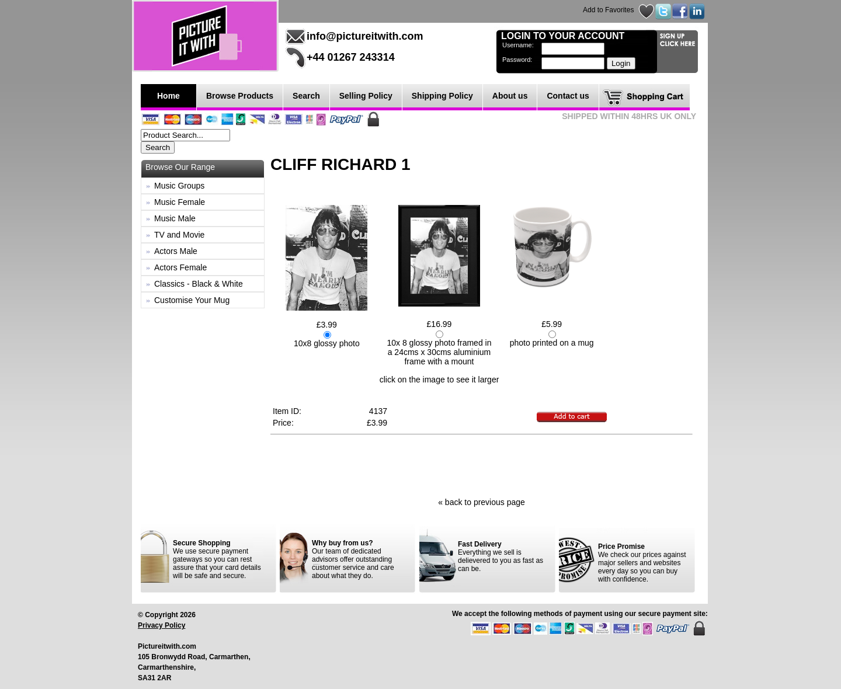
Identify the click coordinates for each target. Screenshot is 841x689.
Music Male (175, 218)
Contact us (568, 95)
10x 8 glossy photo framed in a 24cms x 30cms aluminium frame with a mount (439, 352)
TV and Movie (179, 234)
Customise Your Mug (192, 300)
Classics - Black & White (198, 283)
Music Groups (179, 185)
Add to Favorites (608, 10)
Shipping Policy (442, 95)
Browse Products (239, 95)
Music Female (179, 202)
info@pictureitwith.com (365, 36)
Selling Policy (365, 95)
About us (510, 95)
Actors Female (180, 267)
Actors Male (175, 251)
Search (306, 95)
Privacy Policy (161, 625)
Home (168, 95)
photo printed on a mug (552, 342)
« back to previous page (481, 502)
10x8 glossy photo (327, 343)
